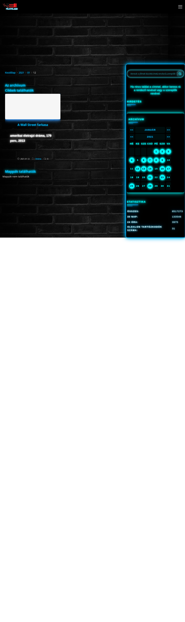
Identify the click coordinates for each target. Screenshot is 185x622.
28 (150, 186)
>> (168, 130)
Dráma (38, 158)
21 (150, 177)
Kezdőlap (10, 72)
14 (150, 168)
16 (162, 168)
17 (168, 168)
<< (131, 130)
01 (28, 72)
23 (162, 177)
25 (131, 186)
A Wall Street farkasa (33, 124)
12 (137, 168)
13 (143, 168)
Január (150, 130)
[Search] (180, 74)
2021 (21, 72)
